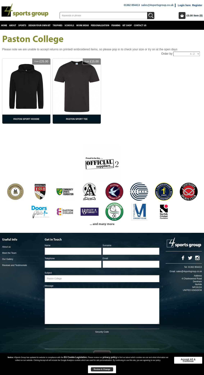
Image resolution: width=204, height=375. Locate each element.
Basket (182, 15)
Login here (184, 5)
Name (47, 245)
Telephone (50, 258)
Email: (173, 271)
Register (197, 5)
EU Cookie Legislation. (75, 357)
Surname (107, 245)
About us (6, 247)
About (12, 25)
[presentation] (102, 340)
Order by (166, 53)
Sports (22, 25)
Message (49, 286)
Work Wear (82, 25)
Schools (69, 25)
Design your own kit (39, 25)
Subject (48, 273)
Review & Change (102, 369)
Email (105, 258)
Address (198, 275)
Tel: (185, 267)
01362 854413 (132, 5)
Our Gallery (7, 259)
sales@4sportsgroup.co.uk (157, 5)
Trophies (57, 25)
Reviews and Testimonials (14, 265)
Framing (115, 25)
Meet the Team (9, 253)
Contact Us (140, 25)
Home (4, 25)
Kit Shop (127, 25)
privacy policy (110, 357)
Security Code (102, 332)
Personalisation (100, 25)
